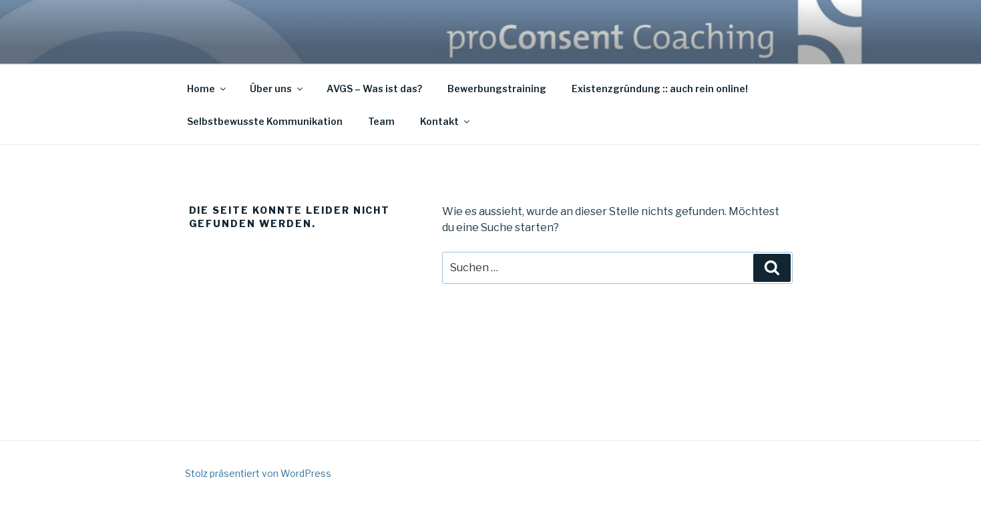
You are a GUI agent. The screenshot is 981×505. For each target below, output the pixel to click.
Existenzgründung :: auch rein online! (660, 88)
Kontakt (445, 121)
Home (207, 88)
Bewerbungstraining (496, 88)
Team (381, 121)
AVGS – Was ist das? (374, 88)
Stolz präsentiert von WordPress (258, 473)
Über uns (277, 88)
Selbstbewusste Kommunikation (265, 121)
